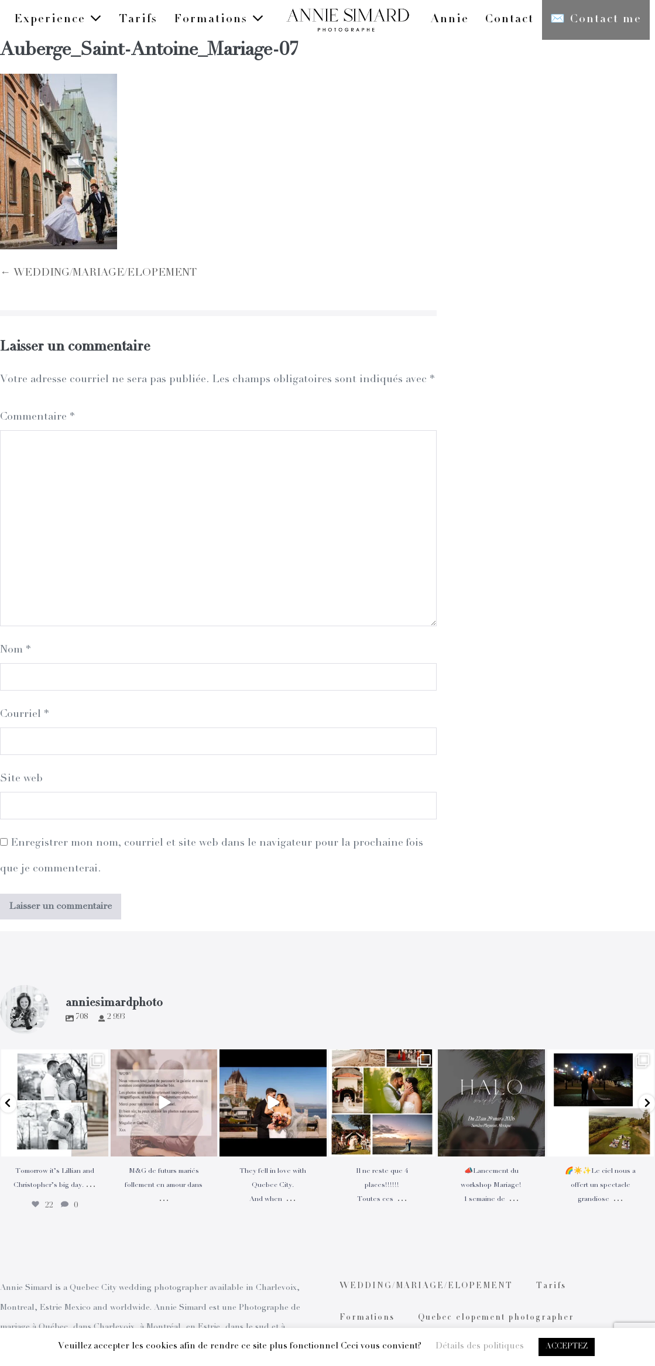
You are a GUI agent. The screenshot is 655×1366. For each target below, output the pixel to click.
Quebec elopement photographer (496, 1318)
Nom (15, 650)
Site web (21, 779)
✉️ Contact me (596, 20)
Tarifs (138, 20)
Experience (58, 19)
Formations (219, 19)
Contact (509, 20)
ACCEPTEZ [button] (567, 1347)
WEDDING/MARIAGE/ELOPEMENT (426, 1286)
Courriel (24, 714)
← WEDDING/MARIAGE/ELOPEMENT (98, 273)
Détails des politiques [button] (479, 1346)
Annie (450, 20)
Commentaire (37, 417)
